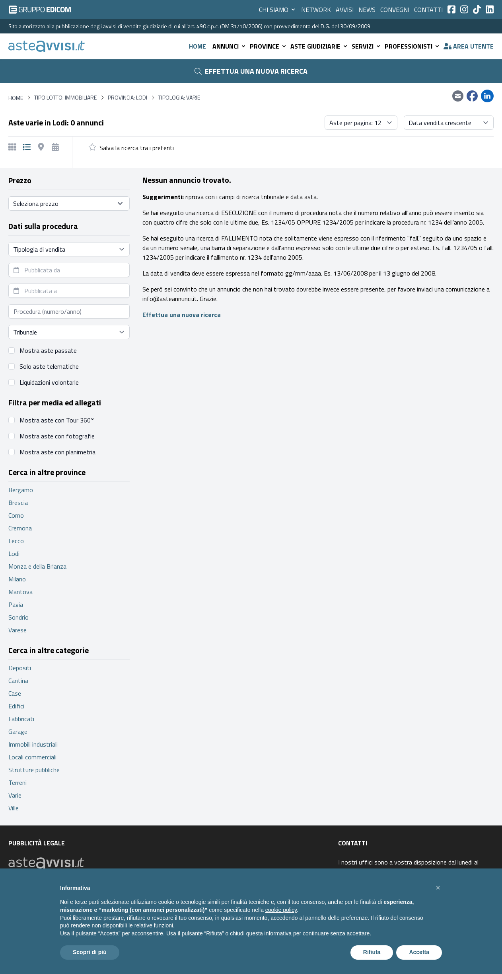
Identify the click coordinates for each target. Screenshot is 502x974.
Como (16, 515)
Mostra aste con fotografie (57, 436)
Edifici (16, 706)
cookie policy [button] (281, 910)
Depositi (19, 668)
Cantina (18, 680)
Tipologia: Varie (179, 98)
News (367, 9)
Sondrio (18, 617)
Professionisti (412, 46)
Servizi (366, 46)
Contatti (428, 9)
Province (268, 46)
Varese (17, 630)
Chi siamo (277, 9)
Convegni (394, 9)
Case (14, 693)
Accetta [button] (419, 952)
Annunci (229, 46)
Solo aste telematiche (49, 366)
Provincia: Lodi (127, 98)
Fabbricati (21, 719)
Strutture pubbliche (34, 770)
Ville (13, 808)
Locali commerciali (32, 757)
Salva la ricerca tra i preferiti (136, 148)
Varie (14, 795)
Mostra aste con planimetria (57, 452)
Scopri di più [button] (90, 952)
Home (197, 46)
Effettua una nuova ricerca (251, 71)
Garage (17, 731)
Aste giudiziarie (319, 46)
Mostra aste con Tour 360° (56, 420)
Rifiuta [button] (372, 952)
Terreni (17, 782)
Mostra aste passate (48, 350)
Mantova (20, 592)
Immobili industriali (33, 744)
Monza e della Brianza (37, 566)
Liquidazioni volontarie (49, 382)
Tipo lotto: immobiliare (65, 98)
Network (316, 9)
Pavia (15, 604)
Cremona (20, 528)
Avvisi (345, 9)
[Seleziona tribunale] (69, 332)
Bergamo (20, 490)
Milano (17, 579)
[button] (438, 887)
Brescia (18, 502)
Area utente (469, 46)
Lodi (13, 553)
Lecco (16, 541)
